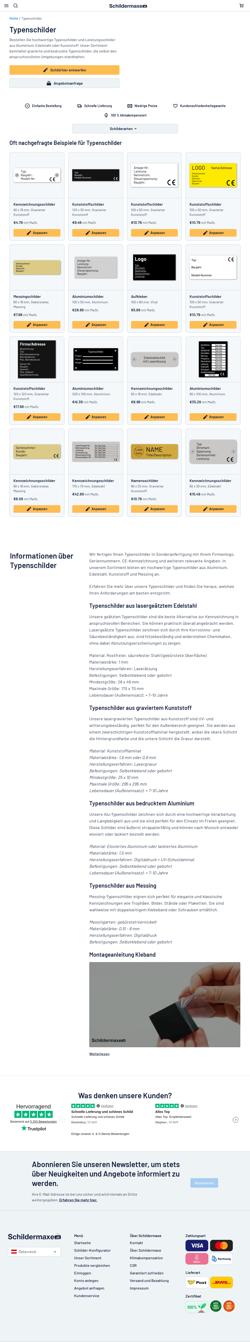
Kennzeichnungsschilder (34, 204)
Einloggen (82, 1273)
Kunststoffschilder (88, 204)
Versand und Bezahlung (149, 1280)
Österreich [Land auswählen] (23, 1251)
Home (13, 18)
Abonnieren (204, 1183)
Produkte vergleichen (92, 1265)
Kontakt (136, 1242)
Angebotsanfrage (64, 83)
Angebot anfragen (89, 1288)
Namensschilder (144, 480)
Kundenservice (86, 1295)
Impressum (139, 1288)
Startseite (82, 1242)
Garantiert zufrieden (147, 1273)
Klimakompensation (146, 1257)
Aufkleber (139, 296)
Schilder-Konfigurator (92, 1250)
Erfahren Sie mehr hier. (78, 1200)
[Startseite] (36, 1236)
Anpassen (36, 233)
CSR (133, 1265)
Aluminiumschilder (88, 296)
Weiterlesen (99, 1053)
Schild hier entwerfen (64, 70)
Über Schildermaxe (145, 1250)
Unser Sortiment (88, 1257)
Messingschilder (27, 296)
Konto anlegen (86, 1280)
